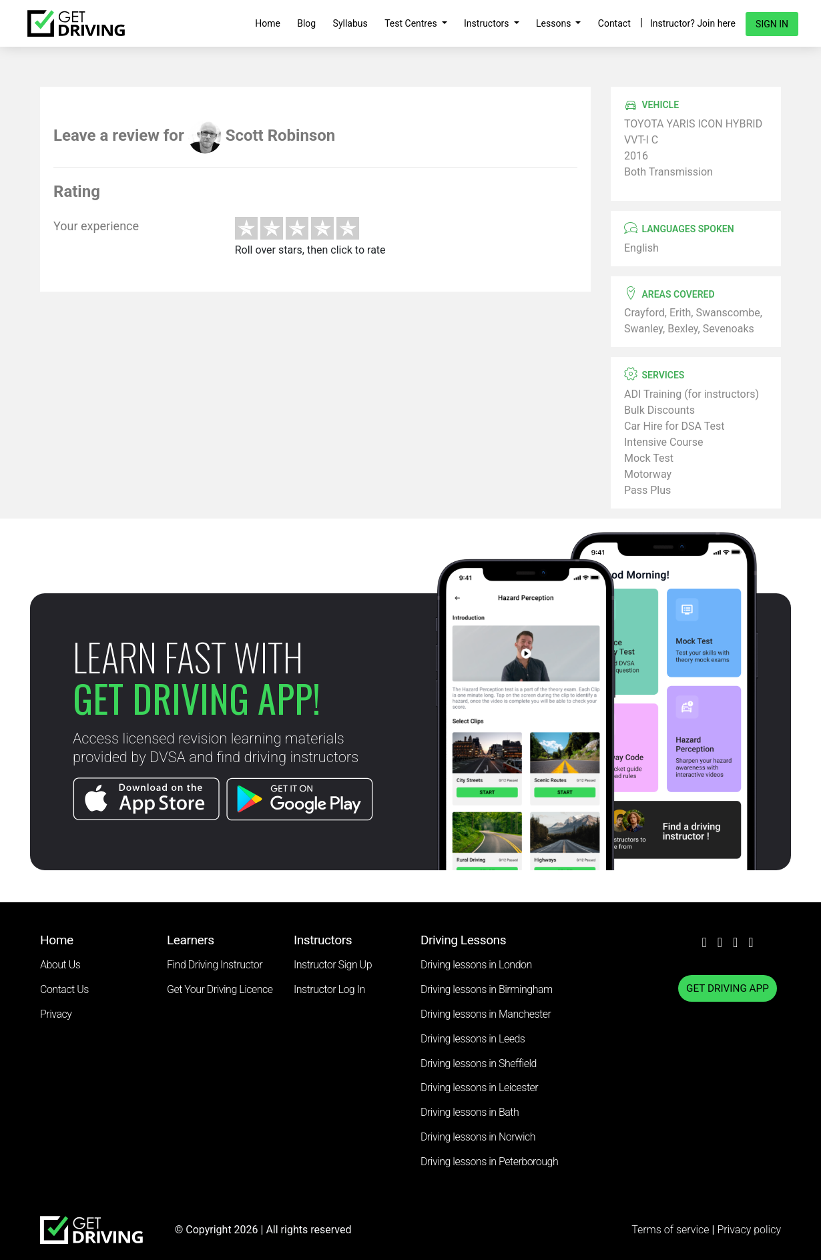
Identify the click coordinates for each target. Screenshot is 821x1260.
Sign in (772, 24)
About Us (60, 964)
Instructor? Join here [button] (693, 23)
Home (267, 23)
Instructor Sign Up (333, 964)
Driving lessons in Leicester (479, 1087)
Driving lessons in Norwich (478, 1137)
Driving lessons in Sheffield (479, 1063)
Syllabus (350, 23)
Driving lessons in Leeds (473, 1038)
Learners (190, 940)
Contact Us (64, 989)
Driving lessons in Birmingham (487, 989)
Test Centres (411, 23)
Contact (614, 23)
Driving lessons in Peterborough (489, 1161)
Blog (306, 23)
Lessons (554, 23)
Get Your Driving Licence (220, 989)
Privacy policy (749, 1229)
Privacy (55, 1014)
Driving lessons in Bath (470, 1112)
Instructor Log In (329, 989)
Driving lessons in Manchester (486, 1014)
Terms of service (671, 1229)
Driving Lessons (463, 940)
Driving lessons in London (476, 964)
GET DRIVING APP (727, 988)
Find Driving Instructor (214, 964)
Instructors (487, 23)
